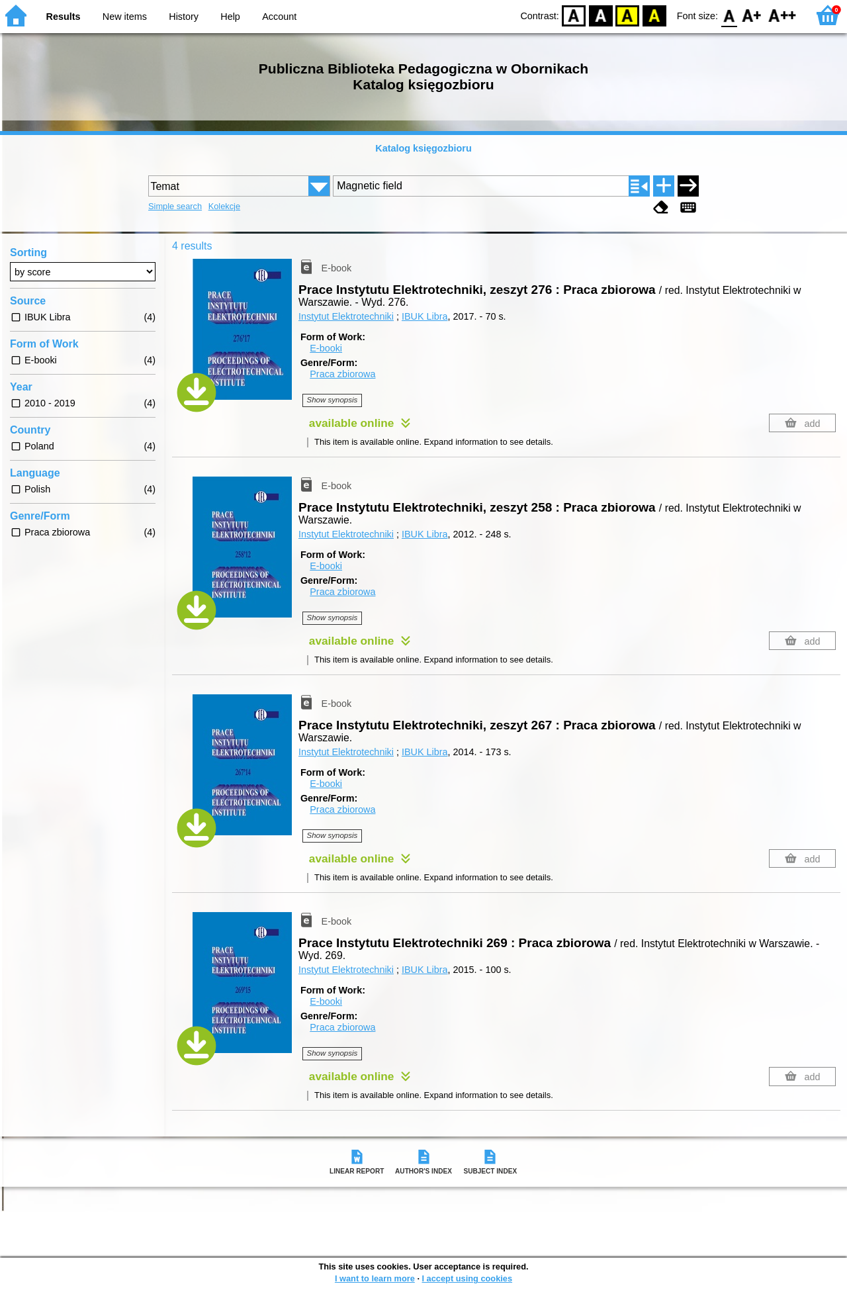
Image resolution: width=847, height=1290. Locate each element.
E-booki (326, 348)
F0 (729, 15)
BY (654, 15)
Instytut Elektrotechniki (346, 316)
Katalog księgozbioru (423, 148)
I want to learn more (375, 1278)
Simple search (175, 206)
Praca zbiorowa (342, 374)
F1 (752, 15)
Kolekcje (224, 206)
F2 (782, 15)
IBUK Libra (425, 316)
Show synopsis (332, 400)
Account (279, 16)
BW (600, 15)
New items (125, 16)
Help (230, 16)
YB (628, 15)
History (184, 16)
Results (63, 16)
